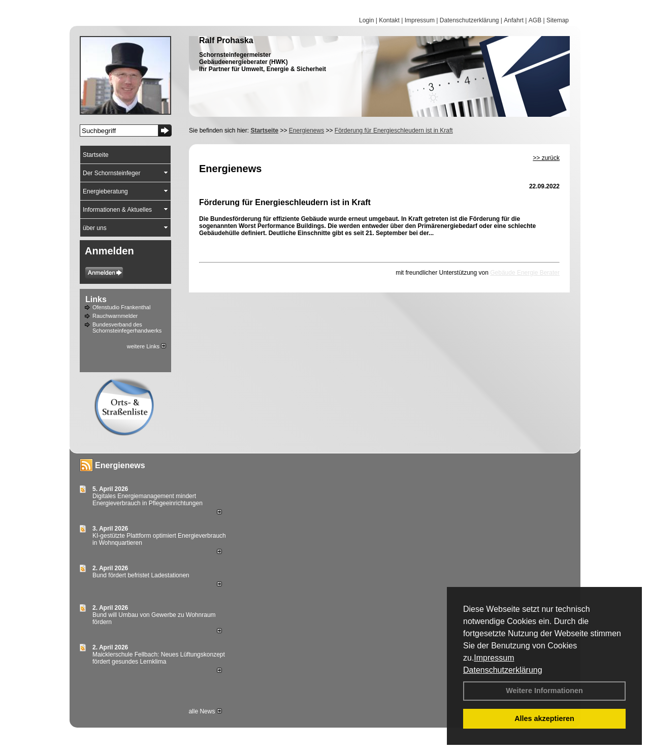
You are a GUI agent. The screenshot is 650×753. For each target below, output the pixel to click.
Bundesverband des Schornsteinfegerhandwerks (126, 327)
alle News (204, 711)
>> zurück (546, 157)
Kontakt (389, 20)
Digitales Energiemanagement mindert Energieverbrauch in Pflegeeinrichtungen (147, 500)
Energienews (120, 465)
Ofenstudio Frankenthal (121, 307)
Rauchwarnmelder (115, 316)
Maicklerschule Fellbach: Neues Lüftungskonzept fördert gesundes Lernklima (158, 658)
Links (96, 299)
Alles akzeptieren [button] (544, 718)
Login (366, 20)
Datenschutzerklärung (502, 670)
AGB (535, 20)
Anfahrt (514, 20)
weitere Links (146, 346)
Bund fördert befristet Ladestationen (140, 575)
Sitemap (557, 20)
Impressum (494, 657)
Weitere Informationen (544, 690)
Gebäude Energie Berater (525, 272)
